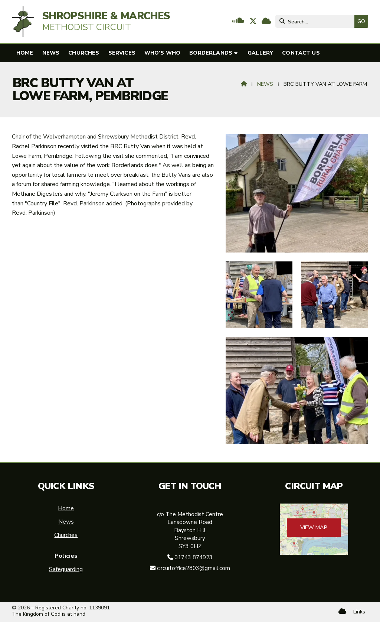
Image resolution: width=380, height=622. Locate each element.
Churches (66, 535)
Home (66, 508)
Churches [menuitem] (83, 52)
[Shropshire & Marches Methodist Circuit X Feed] (253, 22)
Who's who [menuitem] (162, 52)
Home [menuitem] (24, 52)
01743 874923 (193, 557)
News (265, 84)
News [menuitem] (51, 52)
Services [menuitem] (121, 52)
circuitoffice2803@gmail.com (193, 568)
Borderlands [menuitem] (210, 52)
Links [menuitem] (359, 611)
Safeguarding (66, 569)
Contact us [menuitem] (301, 52)
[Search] (316, 21)
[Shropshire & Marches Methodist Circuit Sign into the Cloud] (266, 22)
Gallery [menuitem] (260, 52)
